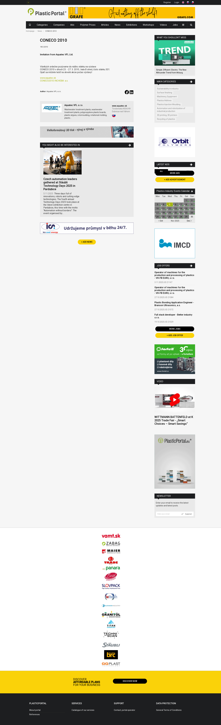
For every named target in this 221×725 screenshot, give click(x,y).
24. (157, 217)
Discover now (130, 681)
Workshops (148, 25)
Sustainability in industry (168, 89)
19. (169, 213)
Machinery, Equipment (167, 96)
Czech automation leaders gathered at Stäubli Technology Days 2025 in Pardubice (60, 184)
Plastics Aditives (164, 100)
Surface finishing (164, 92)
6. (176, 204)
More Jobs (174, 329)
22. (186, 213)
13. (175, 208)
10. (157, 208)
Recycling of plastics (166, 119)
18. (163, 213)
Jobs (175, 25)
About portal (34, 710)
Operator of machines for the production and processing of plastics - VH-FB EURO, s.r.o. (174, 275)
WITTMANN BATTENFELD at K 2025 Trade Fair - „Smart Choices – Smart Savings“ (173, 420)
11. (163, 208)
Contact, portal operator (124, 710)
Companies (59, 25)
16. (192, 208)
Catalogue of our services (83, 710)
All (161, 171)
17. (157, 213)
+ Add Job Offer (175, 335)
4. (163, 204)
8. (186, 204)
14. (181, 208)
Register (167, 2)
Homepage (30, 31)
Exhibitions (131, 25)
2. (192, 200)
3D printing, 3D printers (167, 115)
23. (192, 213)
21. (181, 213)
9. (192, 204)
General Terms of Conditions (169, 710)
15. (186, 208)
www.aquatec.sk (48, 78)
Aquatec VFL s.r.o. (73, 105)
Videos (163, 25)
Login (176, 2)
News (117, 25)
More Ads (175, 173)
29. (186, 217)
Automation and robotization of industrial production (171, 109)
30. (192, 217)
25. (163, 217)
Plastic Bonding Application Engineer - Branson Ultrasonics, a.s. (174, 304)
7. (181, 204)
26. (169, 217)
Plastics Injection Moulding (168, 104)
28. (181, 217)
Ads (72, 25)
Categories (42, 25)
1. (186, 200)
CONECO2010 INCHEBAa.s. (54, 80)
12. (169, 208)
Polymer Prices (87, 25)
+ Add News (86, 242)
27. (175, 217)
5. (170, 204)
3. (157, 204)
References (34, 714)
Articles (105, 25)
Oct (160, 221)
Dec (189, 221)
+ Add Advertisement (174, 179)
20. (175, 213)
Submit (186, 514)
